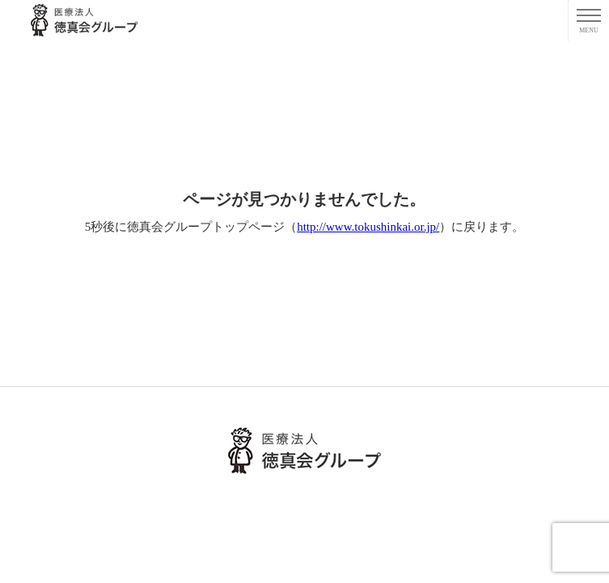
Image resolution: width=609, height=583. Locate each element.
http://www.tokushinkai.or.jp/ (368, 226)
